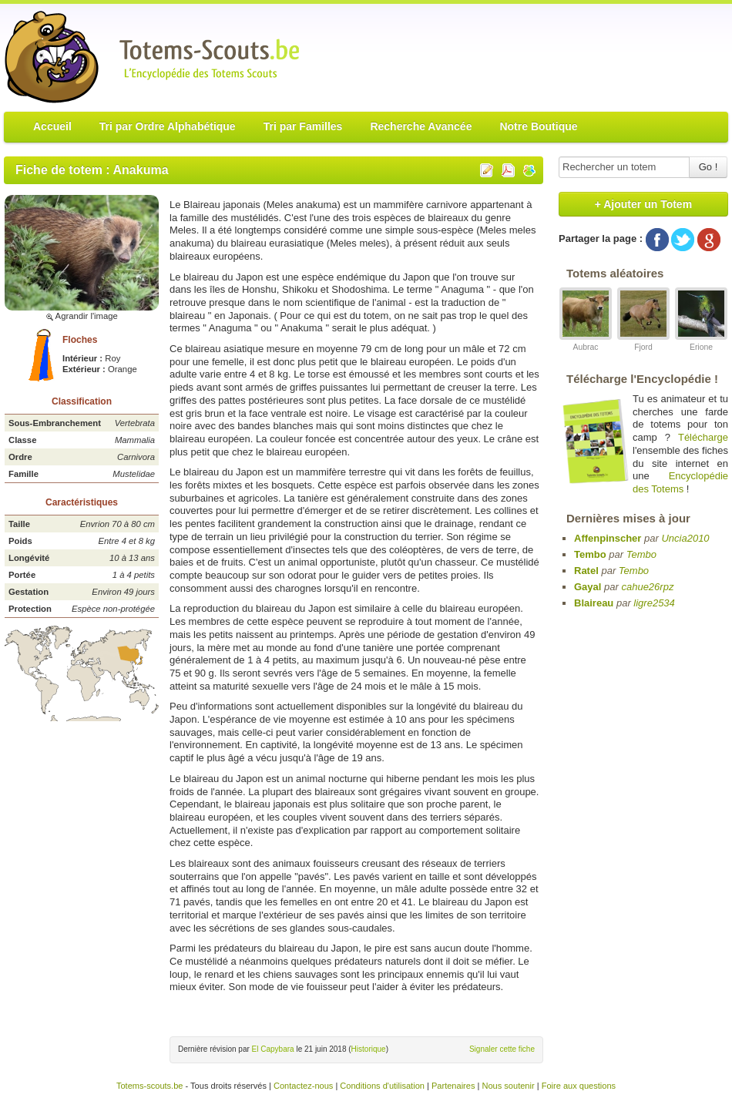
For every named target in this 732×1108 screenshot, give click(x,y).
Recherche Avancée (421, 126)
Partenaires (453, 1085)
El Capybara (273, 1049)
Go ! (708, 167)
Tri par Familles (303, 126)
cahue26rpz (647, 587)
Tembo (590, 554)
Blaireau (593, 603)
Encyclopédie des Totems (680, 482)
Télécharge (703, 437)
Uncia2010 (685, 538)
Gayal (587, 587)
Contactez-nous (303, 1085)
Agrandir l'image (81, 316)
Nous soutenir (508, 1085)
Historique (368, 1049)
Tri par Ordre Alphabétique (167, 126)
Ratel (586, 570)
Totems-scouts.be (149, 1085)
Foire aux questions (579, 1085)
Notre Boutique (538, 126)
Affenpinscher (607, 538)
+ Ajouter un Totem (643, 204)
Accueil (52, 126)
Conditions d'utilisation (382, 1085)
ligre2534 (654, 603)
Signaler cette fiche (502, 1049)
